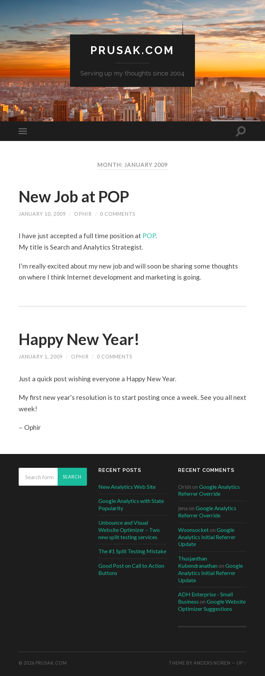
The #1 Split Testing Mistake (132, 551)
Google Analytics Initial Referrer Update (207, 536)
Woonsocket (193, 529)
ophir (83, 214)
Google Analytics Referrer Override (209, 490)
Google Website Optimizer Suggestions (212, 605)
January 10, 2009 (42, 214)
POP (149, 236)
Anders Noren (212, 663)
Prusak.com (132, 50)
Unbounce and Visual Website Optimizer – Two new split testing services (129, 529)
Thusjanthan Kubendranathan (197, 562)
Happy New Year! (79, 339)
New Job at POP (74, 196)
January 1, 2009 (41, 357)
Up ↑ (241, 663)
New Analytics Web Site (127, 486)
